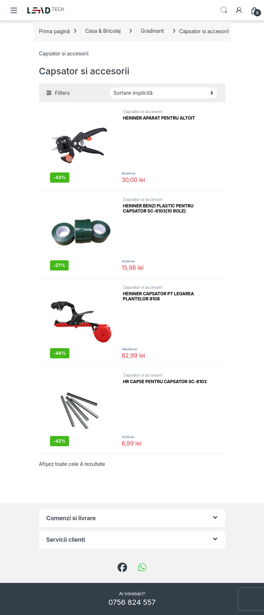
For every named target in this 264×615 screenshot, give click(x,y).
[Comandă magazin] (163, 93)
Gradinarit (152, 31)
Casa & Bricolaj (102, 31)
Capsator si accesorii (142, 111)
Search (224, 10)
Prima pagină (54, 31)
